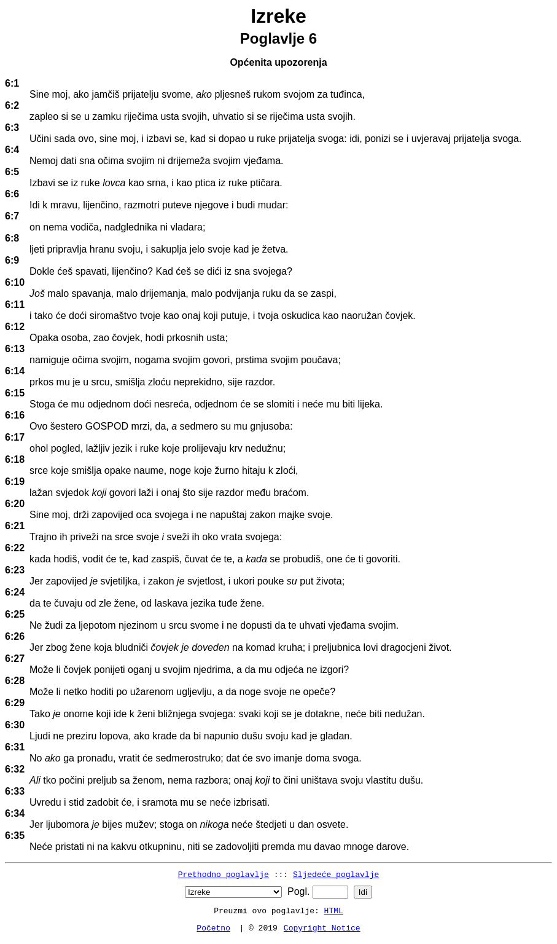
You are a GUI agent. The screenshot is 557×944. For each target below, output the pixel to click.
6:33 (15, 791)
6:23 (15, 570)
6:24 (15, 592)
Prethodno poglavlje (223, 873)
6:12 (15, 326)
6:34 (15, 813)
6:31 (15, 747)
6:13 (15, 349)
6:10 (15, 282)
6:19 (15, 481)
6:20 (15, 503)
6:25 (15, 614)
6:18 (15, 459)
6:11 (15, 304)
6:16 (15, 415)
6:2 (12, 105)
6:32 (15, 769)
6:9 (12, 260)
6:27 (15, 658)
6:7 (12, 216)
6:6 (12, 194)
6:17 (15, 437)
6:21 (15, 526)
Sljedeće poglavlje (336, 873)
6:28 (15, 680)
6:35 (15, 835)
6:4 (12, 149)
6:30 (15, 725)
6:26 (15, 636)
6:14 (15, 371)
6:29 (15, 703)
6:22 (15, 548)
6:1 (12, 83)
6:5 (12, 172)
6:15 (15, 393)
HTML (333, 910)
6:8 (12, 238)
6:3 (12, 127)
